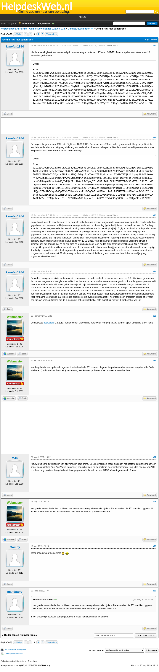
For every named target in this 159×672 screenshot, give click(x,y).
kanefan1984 (15, 46)
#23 (154, 215)
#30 (154, 591)
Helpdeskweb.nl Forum (14, 28)
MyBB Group (44, 665)
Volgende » (51, 34)
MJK (15, 458)
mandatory (15, 591)
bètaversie (49, 322)
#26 (154, 360)
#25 (154, 316)
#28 (154, 502)
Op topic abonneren (14, 654)
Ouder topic (11, 635)
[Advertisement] (79, 125)
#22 (154, 137)
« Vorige (18, 34)
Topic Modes (151, 39)
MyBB (21, 665)
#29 (154, 546)
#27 (154, 457)
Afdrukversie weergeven (16, 649)
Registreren (44, 23)
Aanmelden (28, 23)
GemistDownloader (79, 28)
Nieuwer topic (28, 635)
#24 (154, 271)
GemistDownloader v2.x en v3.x (47, 28)
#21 (154, 45)
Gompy (15, 547)
